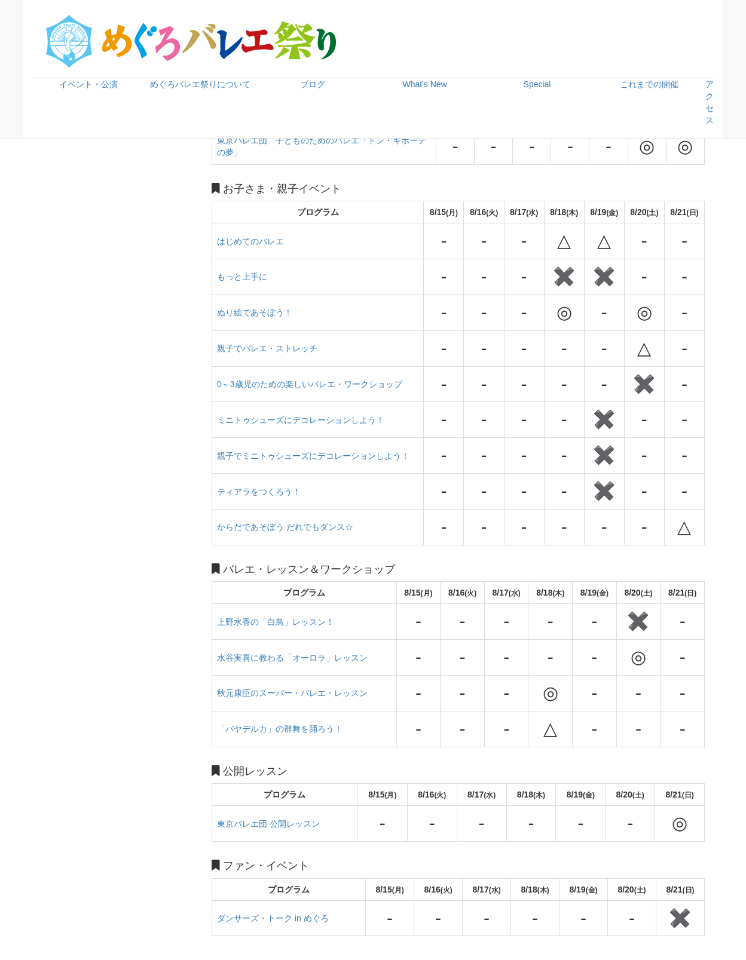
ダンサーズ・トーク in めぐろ (273, 918)
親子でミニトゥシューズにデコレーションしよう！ (313, 456)
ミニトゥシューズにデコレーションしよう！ (300, 420)
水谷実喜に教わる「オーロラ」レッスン (292, 658)
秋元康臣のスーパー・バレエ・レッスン (292, 693)
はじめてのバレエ (250, 241)
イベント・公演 (88, 84)
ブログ (312, 84)
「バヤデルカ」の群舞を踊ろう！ (280, 729)
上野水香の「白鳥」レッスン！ (275, 622)
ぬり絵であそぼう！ (254, 312)
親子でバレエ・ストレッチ (267, 348)
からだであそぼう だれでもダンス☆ (285, 527)
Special (537, 84)
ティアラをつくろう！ (259, 491)
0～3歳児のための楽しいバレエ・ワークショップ (309, 384)
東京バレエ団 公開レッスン (268, 824)
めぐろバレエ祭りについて (200, 84)
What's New (424, 84)
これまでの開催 (649, 84)
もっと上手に (242, 276)
